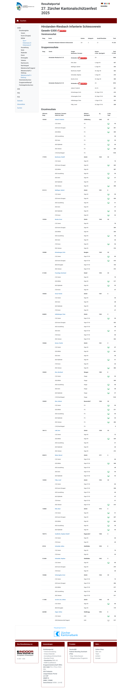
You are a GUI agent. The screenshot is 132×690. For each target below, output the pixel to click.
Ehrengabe (24, 58)
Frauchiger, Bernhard (60, 273)
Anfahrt (97, 656)
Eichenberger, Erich (60, 252)
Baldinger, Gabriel (59, 190)
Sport (24, 41)
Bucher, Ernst (58, 219)
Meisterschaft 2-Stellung (26, 72)
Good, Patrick (58, 293)
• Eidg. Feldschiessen (76, 656)
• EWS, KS (50, 660)
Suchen (23, 21)
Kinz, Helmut (58, 401)
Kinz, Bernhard (59, 372)
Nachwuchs (25, 63)
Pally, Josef (58, 480)
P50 (18, 93)
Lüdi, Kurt (57, 430)
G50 (18, 89)
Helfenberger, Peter (60, 314)
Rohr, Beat (57, 508)
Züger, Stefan (58, 612)
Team (97, 654)
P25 (18, 97)
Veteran (23, 60)
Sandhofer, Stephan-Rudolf (62, 534)
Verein (23, 33)
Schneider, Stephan (60, 558)
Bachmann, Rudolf (60, 157)
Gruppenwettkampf (25, 82)
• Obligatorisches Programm (78, 658)
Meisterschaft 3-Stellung (26, 76)
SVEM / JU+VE (57, 682)
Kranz (23, 55)
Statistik (20, 101)
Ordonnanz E (27, 45)
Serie (22, 50)
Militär (23, 38)
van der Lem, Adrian (60, 599)
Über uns (98, 652)
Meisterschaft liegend (28, 68)
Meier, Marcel (58, 455)
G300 (19, 28)
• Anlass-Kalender (49, 654)
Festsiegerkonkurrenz (26, 85)
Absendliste (21, 104)
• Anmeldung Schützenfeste (52, 656)
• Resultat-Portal (48, 658)
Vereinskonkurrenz (25, 80)
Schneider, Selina (59, 546)
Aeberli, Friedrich (59, 119)
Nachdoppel (25, 65)
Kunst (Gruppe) (26, 36)
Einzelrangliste (24, 30)
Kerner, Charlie (59, 343)
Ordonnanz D (27, 43)
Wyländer (24, 53)
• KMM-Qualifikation (49, 663)
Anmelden (104, 6)
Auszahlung (25, 47)
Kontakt (97, 658)
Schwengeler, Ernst (60, 575)
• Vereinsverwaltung (49, 652)
